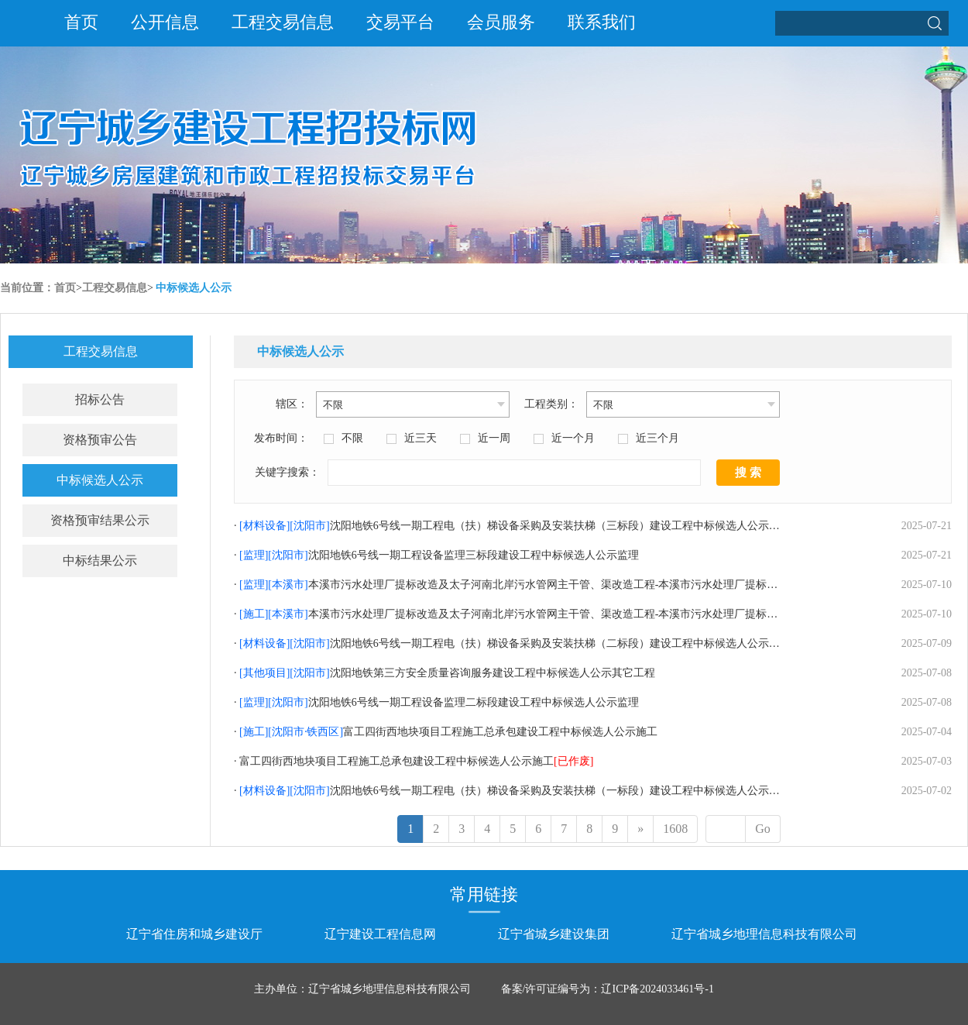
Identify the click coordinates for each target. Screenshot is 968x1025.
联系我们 (602, 22)
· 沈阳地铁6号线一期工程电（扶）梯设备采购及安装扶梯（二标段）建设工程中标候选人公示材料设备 (523, 643)
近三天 (420, 438)
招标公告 (100, 399)
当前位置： (27, 288)
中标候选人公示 (194, 288)
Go (763, 828)
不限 (352, 438)
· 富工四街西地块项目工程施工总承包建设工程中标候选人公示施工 (445, 732)
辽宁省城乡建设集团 (553, 934)
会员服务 (501, 22)
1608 (675, 828)
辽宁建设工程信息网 (380, 934)
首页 (81, 22)
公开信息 (165, 22)
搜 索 (748, 472)
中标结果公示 (100, 560)
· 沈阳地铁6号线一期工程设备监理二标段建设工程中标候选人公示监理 (436, 702)
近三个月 (657, 438)
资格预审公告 (100, 439)
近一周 (494, 438)
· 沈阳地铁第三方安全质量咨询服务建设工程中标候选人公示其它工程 (444, 673)
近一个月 (573, 438)
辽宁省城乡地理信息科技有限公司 (764, 934)
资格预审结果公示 (99, 520)
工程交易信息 (283, 22)
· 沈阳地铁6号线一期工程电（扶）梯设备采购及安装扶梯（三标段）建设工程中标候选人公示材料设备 (523, 525)
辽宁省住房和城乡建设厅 (194, 934)
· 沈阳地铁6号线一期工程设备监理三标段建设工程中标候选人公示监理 (436, 555)
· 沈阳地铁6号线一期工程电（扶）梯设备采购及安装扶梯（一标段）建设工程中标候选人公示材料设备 (523, 790)
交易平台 (400, 22)
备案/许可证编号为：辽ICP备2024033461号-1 (607, 989)
